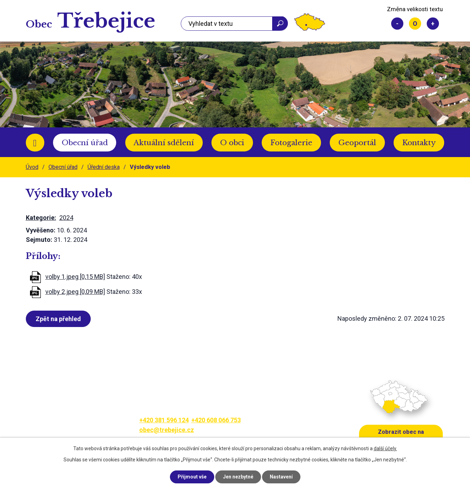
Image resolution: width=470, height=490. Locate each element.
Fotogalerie (291, 142)
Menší (397, 23)
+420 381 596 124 (164, 420)
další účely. (385, 448)
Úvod (35, 142)
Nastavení (281, 477)
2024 (66, 217)
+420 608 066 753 (216, 420)
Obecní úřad (85, 142)
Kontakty (419, 142)
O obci (232, 142)
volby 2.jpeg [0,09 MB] (75, 291)
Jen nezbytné (238, 477)
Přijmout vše (192, 477)
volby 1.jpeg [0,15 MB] (75, 276)
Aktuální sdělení (164, 142)
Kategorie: (41, 217)
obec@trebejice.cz (166, 429)
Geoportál (357, 142)
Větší (433, 23)
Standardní (415, 23)
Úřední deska (104, 167)
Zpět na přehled (58, 318)
